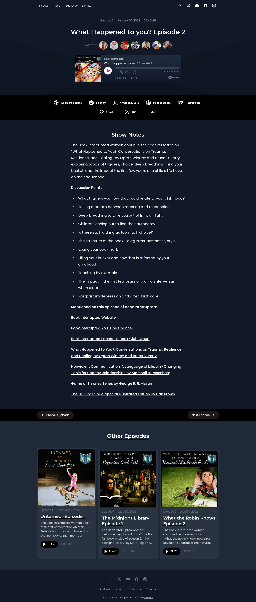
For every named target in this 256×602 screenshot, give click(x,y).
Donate (86, 5)
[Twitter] (188, 5)
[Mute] (116, 72)
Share (134, 77)
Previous (55, 415)
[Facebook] (205, 5)
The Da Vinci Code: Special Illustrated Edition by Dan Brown (123, 394)
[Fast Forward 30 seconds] (134, 72)
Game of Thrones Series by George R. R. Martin (111, 383)
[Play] (108, 70)
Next (203, 415)
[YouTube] (197, 5)
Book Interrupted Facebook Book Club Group (110, 338)
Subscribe (72, 5)
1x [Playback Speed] (128, 72)
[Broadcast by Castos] (173, 77)
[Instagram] (214, 5)
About (57, 5)
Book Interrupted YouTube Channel (102, 328)
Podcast (44, 5)
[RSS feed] (179, 5)
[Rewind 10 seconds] (122, 72)
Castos (148, 594)
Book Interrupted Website (93, 317)
